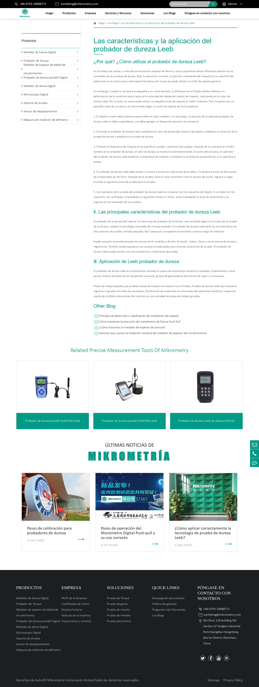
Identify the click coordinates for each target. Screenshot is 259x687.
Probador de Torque (28, 604)
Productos (69, 13)
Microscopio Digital (36, 94)
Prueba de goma (117, 604)
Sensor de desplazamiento (40, 111)
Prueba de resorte (118, 610)
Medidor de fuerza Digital (40, 52)
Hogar (49, 13)
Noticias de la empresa (76, 615)
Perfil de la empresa (74, 598)
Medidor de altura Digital (39, 86)
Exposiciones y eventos (76, 621)
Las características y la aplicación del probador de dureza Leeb (157, 23)
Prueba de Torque (118, 598)
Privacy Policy (233, 680)
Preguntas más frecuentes (168, 610)
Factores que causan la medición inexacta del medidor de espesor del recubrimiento (153, 333)
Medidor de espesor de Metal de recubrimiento (44, 69)
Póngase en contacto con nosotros (207, 13)
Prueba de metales (119, 615)
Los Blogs (169, 13)
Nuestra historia (72, 610)
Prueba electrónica (119, 621)
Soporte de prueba (35, 103)
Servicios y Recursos (118, 13)
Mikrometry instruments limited (70, 680)
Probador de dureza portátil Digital (45, 77)
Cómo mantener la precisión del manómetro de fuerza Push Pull (139, 321)
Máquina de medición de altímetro (46, 120)
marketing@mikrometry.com (79, 4)
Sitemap (213, 680)
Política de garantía (164, 604)
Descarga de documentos (168, 598)
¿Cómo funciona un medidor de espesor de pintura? (132, 327)
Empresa (90, 13)
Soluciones (147, 13)
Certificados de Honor (75, 604)
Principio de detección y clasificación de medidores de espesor (139, 316)
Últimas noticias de (129, 453)
